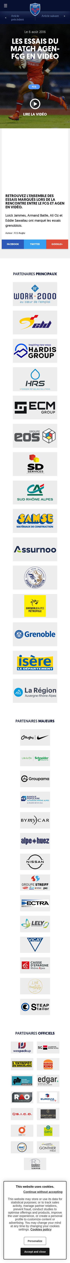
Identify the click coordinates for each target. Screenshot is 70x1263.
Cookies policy (41, 1229)
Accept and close (35, 1251)
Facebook (13, 244)
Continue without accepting (43, 1191)
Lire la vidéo (35, 114)
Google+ (57, 244)
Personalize (35, 1241)
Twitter (35, 244)
